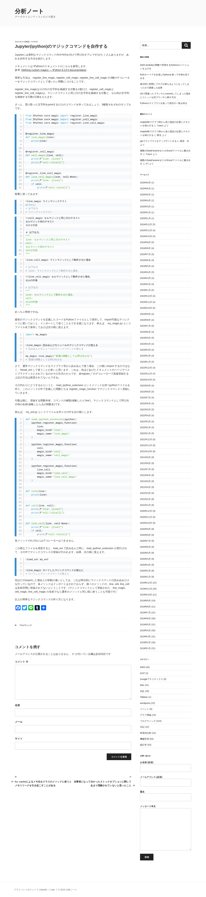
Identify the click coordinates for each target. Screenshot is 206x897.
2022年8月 (145, 391)
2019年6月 (145, 618)
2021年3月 (145, 493)
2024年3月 (145, 278)
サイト (19, 738)
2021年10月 (146, 451)
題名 (165, 795)
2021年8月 (145, 463)
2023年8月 (145, 320)
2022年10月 (146, 379)
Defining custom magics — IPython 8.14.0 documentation (53, 70)
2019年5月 (145, 624)
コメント (21, 661)
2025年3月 (145, 206)
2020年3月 (145, 565)
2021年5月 (145, 481)
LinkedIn (43, 889)
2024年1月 (145, 290)
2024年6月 (145, 260)
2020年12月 (146, 511)
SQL (142, 691)
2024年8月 (145, 248)
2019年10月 (146, 594)
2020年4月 (145, 559)
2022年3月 (145, 421)
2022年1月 (145, 433)
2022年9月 (145, 385)
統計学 (143, 745)
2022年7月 (145, 397)
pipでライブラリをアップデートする (158, 141)
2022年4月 (145, 415)
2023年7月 (145, 326)
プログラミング (25, 625)
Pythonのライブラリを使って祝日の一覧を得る (163, 103)
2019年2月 (145, 642)
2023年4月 (145, 344)
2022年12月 (146, 367)
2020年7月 (145, 541)
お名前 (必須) (165, 766)
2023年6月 (145, 332)
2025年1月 (145, 218)
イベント (144, 709)
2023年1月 (145, 361)
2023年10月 (146, 308)
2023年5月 (145, 338)
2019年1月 (145, 648)
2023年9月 (145, 314)
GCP (142, 673)
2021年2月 (145, 499)
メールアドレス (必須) (165, 781)
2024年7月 (145, 254)
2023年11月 (146, 302)
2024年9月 (145, 242)
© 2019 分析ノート (67, 889)
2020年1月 (145, 576)
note (52, 889)
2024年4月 (145, 272)
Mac (142, 685)
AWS (142, 667)
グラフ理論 (145, 715)
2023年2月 (145, 355)
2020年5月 (145, 553)
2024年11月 (146, 230)
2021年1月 (145, 505)
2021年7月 (145, 469)
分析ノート (29, 11)
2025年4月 (145, 200)
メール (19, 722)
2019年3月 (145, 636)
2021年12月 (146, 439)
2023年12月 (146, 296)
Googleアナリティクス (151, 679)
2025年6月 (145, 188)
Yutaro (34, 42)
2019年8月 (145, 606)
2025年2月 (145, 212)
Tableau (144, 697)
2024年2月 (145, 284)
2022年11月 (146, 373)
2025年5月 (145, 194)
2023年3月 (145, 350)
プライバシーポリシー (25, 889)
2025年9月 (145, 182)
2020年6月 (145, 547)
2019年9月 (145, 600)
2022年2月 (145, 427)
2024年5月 (145, 266)
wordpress (145, 703)
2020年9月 (145, 529)
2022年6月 (145, 403)
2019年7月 (145, 612)
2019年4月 (145, 630)
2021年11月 (146, 445)
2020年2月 (145, 570)
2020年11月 (146, 517)
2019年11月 (146, 588)
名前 (17, 705)
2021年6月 (145, 475)
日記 (142, 727)
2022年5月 (145, 409)
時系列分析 (145, 733)
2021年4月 (145, 487)
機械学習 (144, 739)
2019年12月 (146, 582)
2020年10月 (146, 523)
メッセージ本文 (165, 827)
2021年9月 (145, 457)
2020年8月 (145, 535)
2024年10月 (146, 236)
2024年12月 (146, 224)
